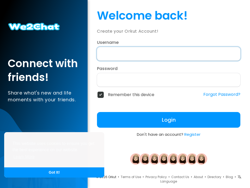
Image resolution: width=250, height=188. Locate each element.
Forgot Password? (221, 94)
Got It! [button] (54, 172)
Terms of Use (131, 177)
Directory (214, 177)
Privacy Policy (156, 177)
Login (169, 120)
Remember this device (131, 95)
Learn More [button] (24, 157)
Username (108, 42)
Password (107, 69)
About (198, 177)
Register (192, 134)
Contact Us (180, 177)
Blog (229, 177)
